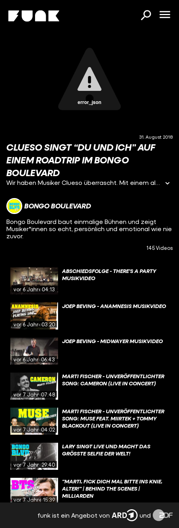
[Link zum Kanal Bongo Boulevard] (48, 206)
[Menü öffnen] (165, 15)
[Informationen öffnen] (167, 184)
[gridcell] (89, 280)
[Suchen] (146, 16)
